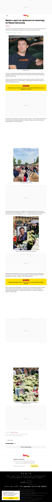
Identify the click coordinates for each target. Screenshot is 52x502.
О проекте (8, 476)
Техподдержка (39, 477)
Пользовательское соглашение (40, 476)
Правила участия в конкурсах (27, 476)
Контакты (13, 476)
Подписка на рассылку (19, 459)
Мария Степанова (14, 432)
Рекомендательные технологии (29, 477)
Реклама (18, 476)
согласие (4, 495)
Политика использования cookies (16, 477)
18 (15, 32)
